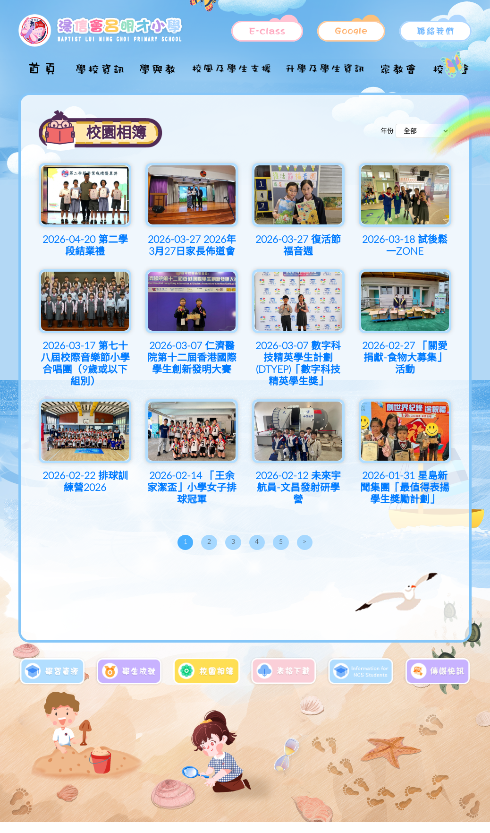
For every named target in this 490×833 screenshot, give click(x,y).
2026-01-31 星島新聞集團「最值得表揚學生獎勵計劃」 (404, 488)
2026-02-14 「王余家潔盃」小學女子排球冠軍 (192, 488)
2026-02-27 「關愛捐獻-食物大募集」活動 (405, 358)
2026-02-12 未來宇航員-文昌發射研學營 (298, 488)
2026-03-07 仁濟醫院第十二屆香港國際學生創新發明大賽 (192, 358)
